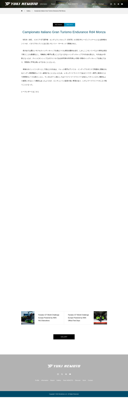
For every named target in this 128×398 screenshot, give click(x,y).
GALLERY (64, 337)
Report (53, 4)
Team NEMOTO (73, 4)
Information (43, 4)
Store (93, 4)
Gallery (61, 4)
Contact (101, 4)
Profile (37, 381)
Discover (84, 4)
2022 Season (58, 24)
